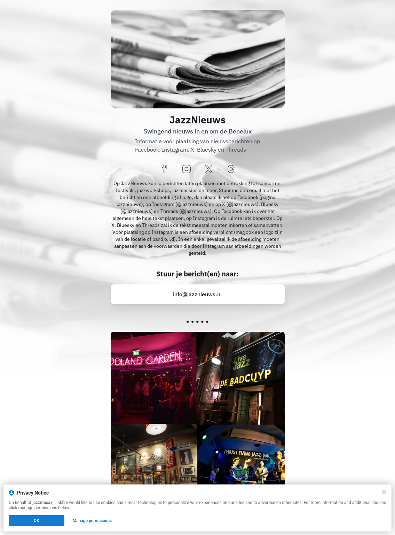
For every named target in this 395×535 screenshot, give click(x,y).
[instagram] (186, 169)
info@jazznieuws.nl (197, 294)
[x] (209, 169)
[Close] (384, 491)
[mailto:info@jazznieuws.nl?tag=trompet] (198, 294)
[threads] (231, 169)
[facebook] (164, 169)
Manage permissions (92, 520)
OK (36, 520)
